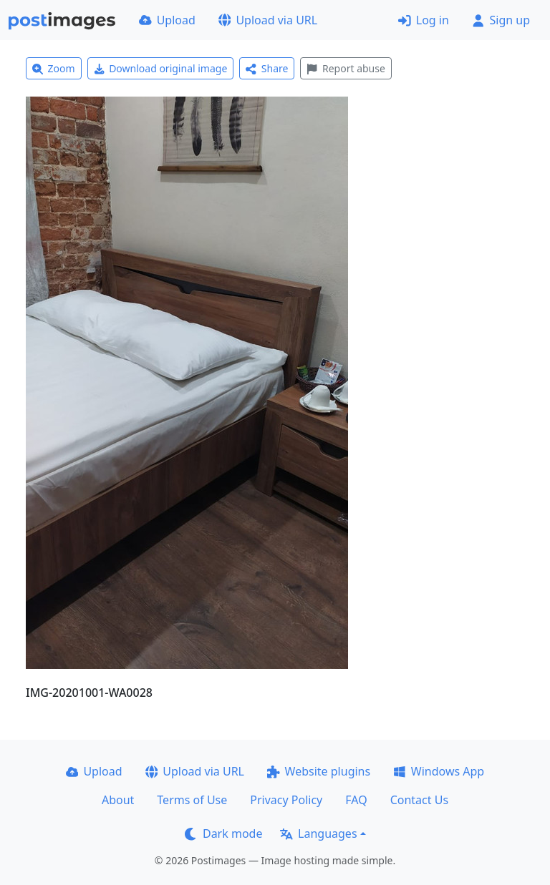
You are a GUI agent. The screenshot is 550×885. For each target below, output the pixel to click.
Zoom (53, 68)
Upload (167, 20)
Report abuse (346, 68)
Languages (318, 833)
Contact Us (419, 800)
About (118, 800)
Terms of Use (192, 800)
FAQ (356, 800)
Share (267, 68)
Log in (423, 20)
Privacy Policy (286, 800)
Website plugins (318, 771)
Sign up (501, 20)
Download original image (161, 68)
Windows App (438, 771)
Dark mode (223, 833)
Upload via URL (267, 20)
